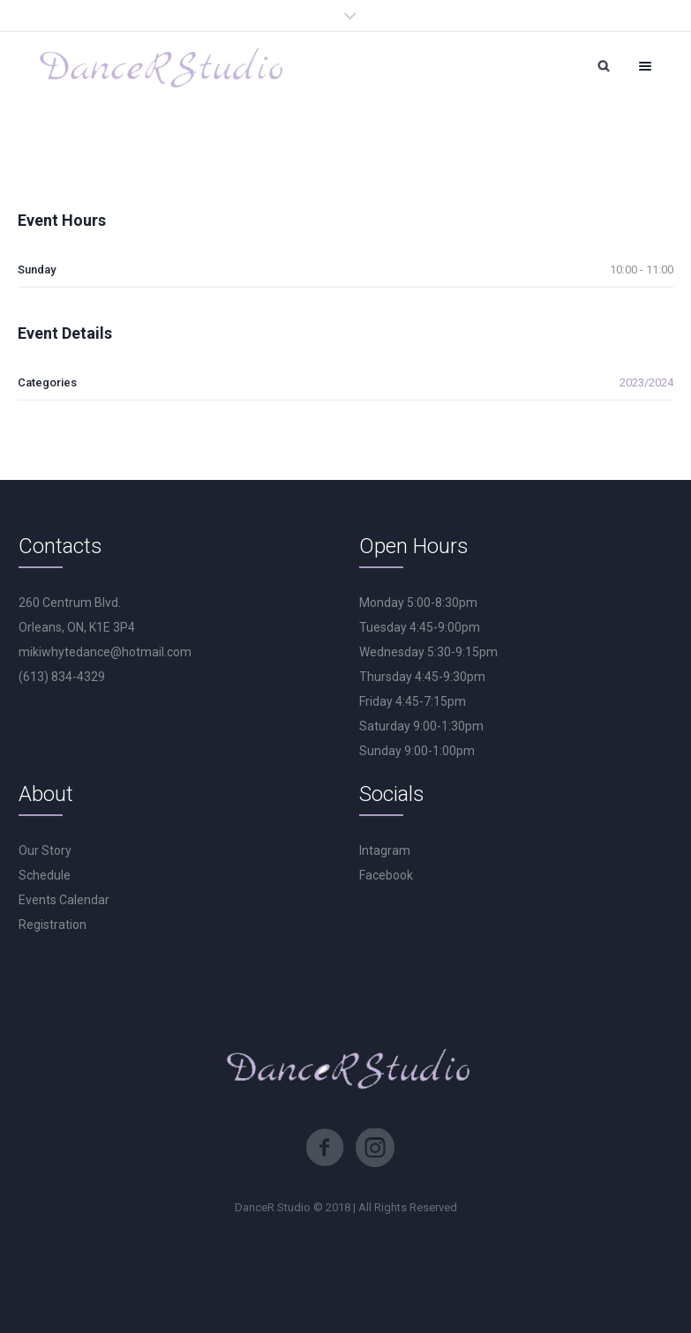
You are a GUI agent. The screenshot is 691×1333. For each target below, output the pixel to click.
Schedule (45, 875)
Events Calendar (64, 900)
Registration (52, 924)
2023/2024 (646, 382)
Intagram (384, 850)
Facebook (386, 875)
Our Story (45, 850)
